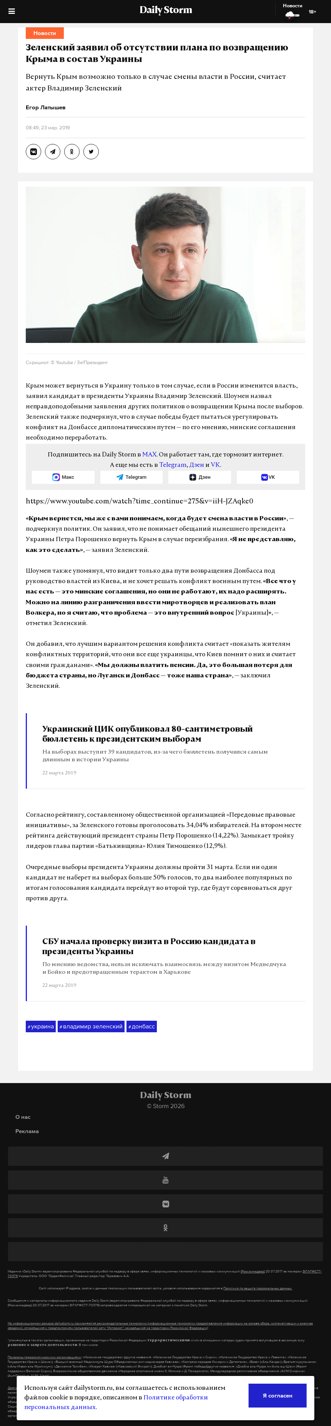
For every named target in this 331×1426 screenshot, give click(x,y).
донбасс (141, 1026)
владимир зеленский (91, 1026)
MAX (149, 455)
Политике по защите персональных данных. (257, 1288)
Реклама (27, 1131)
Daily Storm (166, 10)
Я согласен (278, 1395)
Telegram (172, 465)
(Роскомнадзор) (253, 1271)
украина (41, 1026)
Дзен (196, 465)
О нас (22, 1116)
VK (215, 465)
